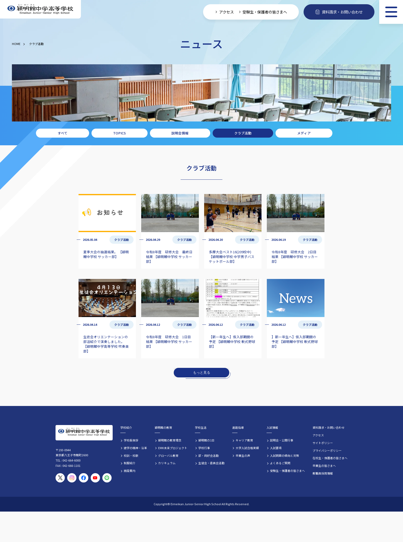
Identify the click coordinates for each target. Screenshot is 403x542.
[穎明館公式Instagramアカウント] (71, 477)
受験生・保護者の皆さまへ (287, 470)
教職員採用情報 (323, 473)
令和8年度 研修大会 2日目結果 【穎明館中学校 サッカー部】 (295, 256)
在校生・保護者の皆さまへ (330, 458)
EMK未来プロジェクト (172, 448)
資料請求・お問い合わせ (329, 427)
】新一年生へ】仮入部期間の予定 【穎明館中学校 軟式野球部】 (295, 341)
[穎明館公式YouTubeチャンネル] (95, 477)
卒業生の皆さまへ (324, 465)
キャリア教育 (244, 440)
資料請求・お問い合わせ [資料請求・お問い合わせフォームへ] (339, 12)
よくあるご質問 (280, 463)
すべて (62, 133)
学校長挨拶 (131, 440)
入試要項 (276, 448)
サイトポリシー (323, 443)
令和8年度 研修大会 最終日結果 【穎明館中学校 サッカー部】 (169, 256)
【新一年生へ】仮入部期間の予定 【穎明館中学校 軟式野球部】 (232, 341)
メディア (304, 133)
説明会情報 (180, 133)
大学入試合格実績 (247, 448)
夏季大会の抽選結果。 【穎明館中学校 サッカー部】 (106, 254)
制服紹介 (129, 463)
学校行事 (204, 448)
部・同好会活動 (208, 455)
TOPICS (119, 133)
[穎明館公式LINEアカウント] (107, 477)
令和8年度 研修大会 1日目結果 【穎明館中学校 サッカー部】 (169, 341)
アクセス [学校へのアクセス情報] (226, 12)
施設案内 (129, 470)
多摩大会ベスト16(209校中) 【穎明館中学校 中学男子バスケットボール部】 (231, 256)
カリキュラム (167, 463)
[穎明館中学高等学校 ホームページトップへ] (40, 9)
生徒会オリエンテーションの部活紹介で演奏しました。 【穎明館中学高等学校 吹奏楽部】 (106, 344)
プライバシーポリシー (327, 450)
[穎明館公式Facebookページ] (83, 477)
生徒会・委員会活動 (211, 463)
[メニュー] (391, 12)
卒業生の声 (243, 455)
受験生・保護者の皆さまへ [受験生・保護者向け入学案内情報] (264, 12)
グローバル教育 (168, 455)
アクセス (318, 435)
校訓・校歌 (131, 455)
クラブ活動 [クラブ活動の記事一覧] (121, 239)
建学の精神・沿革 (135, 448)
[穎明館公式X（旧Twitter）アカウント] (60, 477)
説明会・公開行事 (281, 440)
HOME (16, 44)
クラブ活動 (36, 44)
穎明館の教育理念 (169, 440)
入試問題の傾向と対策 (284, 455)
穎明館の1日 (206, 440)
